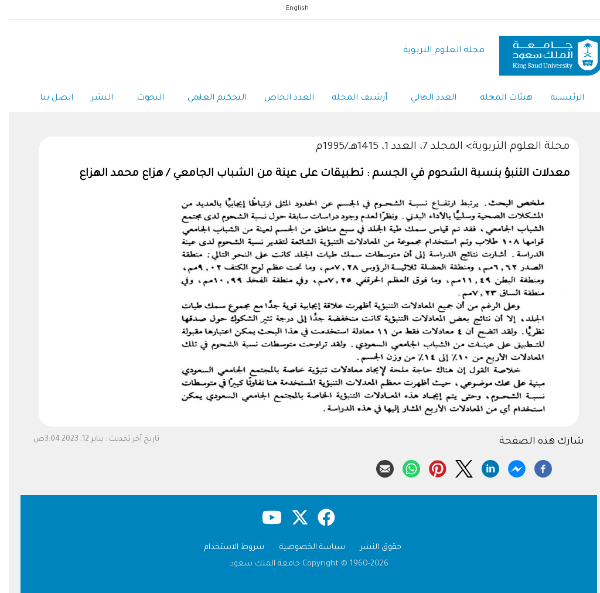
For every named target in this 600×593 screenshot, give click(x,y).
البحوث (141, 99)
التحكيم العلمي (208, 99)
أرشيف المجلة (351, 98)
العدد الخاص (280, 98)
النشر (93, 98)
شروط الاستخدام (225, 547)
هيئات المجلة (497, 99)
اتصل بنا (47, 98)
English (288, 8)
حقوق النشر (372, 547)
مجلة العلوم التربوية (435, 51)
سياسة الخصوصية (303, 547)
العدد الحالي (425, 99)
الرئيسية (558, 98)
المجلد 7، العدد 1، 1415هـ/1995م (380, 147)
